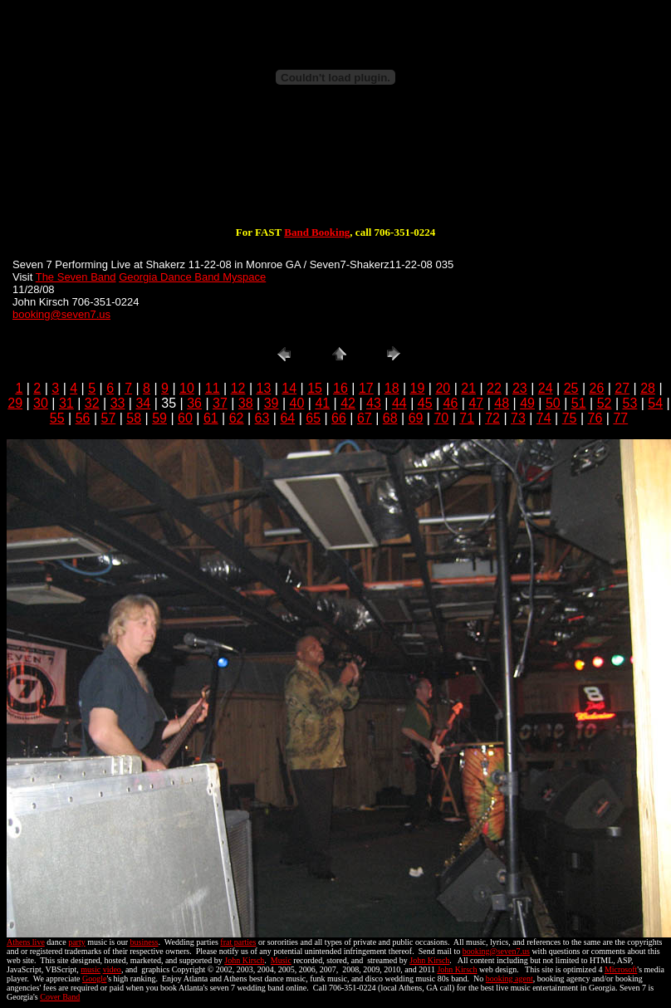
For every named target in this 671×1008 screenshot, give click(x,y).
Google (94, 978)
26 (596, 388)
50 (553, 403)
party (77, 942)
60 (185, 418)
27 (622, 388)
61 (210, 418)
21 (468, 388)
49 (527, 403)
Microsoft (621, 969)
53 (630, 403)
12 (238, 388)
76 (595, 418)
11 (212, 388)
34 (142, 403)
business (144, 942)
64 (287, 418)
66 (338, 418)
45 (425, 403)
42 (347, 403)
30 (40, 403)
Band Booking (317, 232)
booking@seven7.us (61, 314)
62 (236, 418)
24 (545, 388)
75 (569, 418)
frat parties (238, 942)
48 (501, 403)
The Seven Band (76, 277)
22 (494, 388)
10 (186, 388)
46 (450, 403)
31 (66, 403)
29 (14, 403)
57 (108, 418)
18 (391, 388)
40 (297, 403)
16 (340, 388)
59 (159, 418)
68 (390, 418)
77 (620, 418)
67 (364, 418)
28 (647, 388)
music (90, 969)
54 (655, 403)
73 (518, 418)
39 (271, 403)
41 (322, 403)
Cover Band (60, 996)
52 (604, 403)
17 (366, 388)
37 (220, 403)
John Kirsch (244, 960)
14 (289, 388)
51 (578, 403)
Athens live (26, 942)
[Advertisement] (335, 173)
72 (492, 418)
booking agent (509, 978)
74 (543, 418)
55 (57, 418)
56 (83, 418)
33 (117, 403)
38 (245, 403)
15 (314, 388)
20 (442, 388)
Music (281, 960)
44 (399, 403)
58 (133, 418)
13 (264, 388)
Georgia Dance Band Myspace (192, 277)
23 (519, 388)
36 (194, 403)
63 (262, 418)
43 (373, 403)
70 (440, 418)
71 (466, 418)
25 (571, 388)
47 (475, 403)
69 (416, 418)
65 (313, 418)
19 (417, 388)
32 (92, 403)
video (112, 969)
